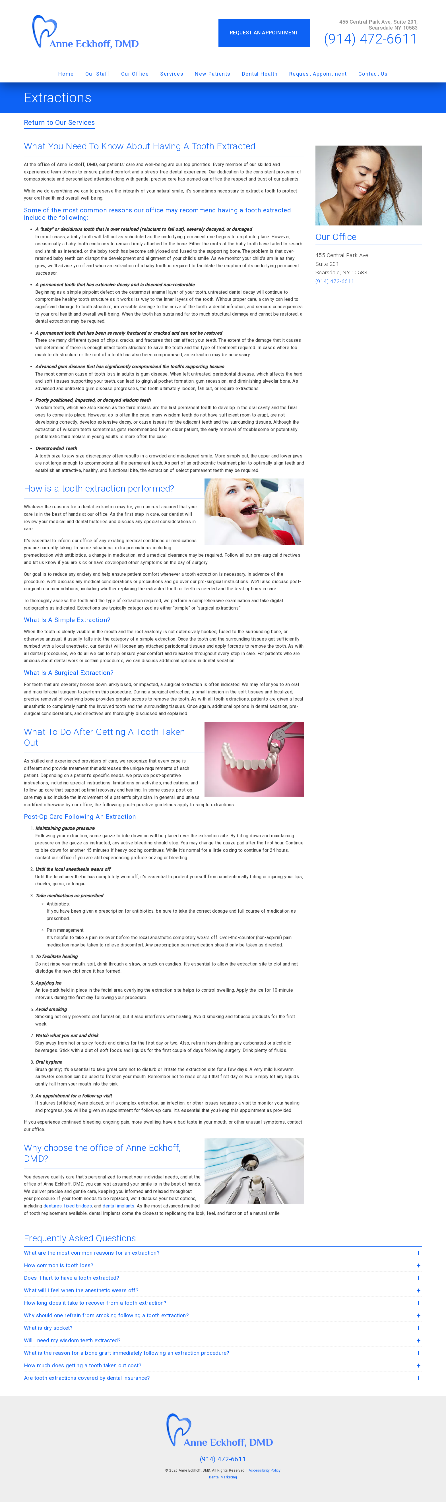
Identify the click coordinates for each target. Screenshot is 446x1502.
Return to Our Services (59, 123)
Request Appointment (318, 74)
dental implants (118, 1206)
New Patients (213, 74)
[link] (88, 32)
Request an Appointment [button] (264, 33)
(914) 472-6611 (371, 39)
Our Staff (97, 74)
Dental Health (260, 74)
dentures (53, 1206)
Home (66, 74)
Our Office (135, 74)
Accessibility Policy (265, 1470)
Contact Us (373, 74)
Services (171, 74)
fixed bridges (78, 1206)
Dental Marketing (223, 1477)
